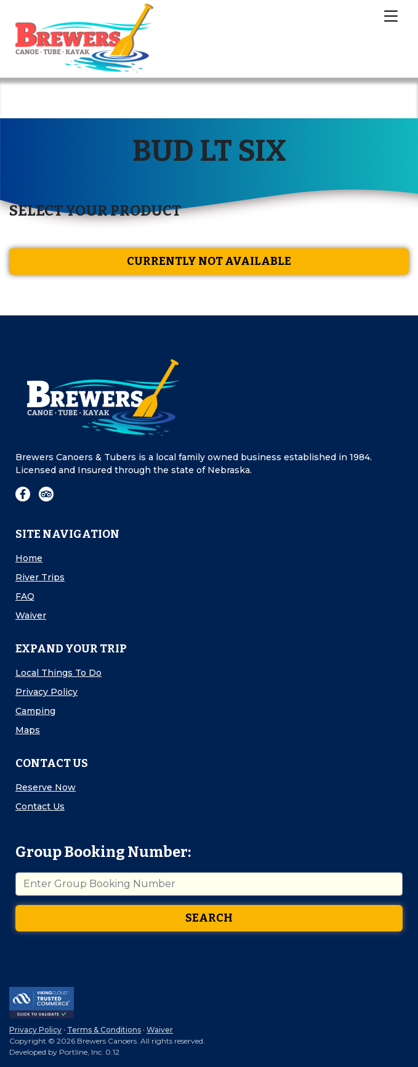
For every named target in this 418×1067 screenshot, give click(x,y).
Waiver (30, 615)
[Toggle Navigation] (390, 15)
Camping (35, 710)
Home (28, 558)
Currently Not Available (209, 261)
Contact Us (40, 806)
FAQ (24, 596)
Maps (27, 730)
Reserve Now (45, 787)
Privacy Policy (46, 691)
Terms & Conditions (104, 1029)
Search (209, 918)
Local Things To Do (58, 672)
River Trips (40, 577)
